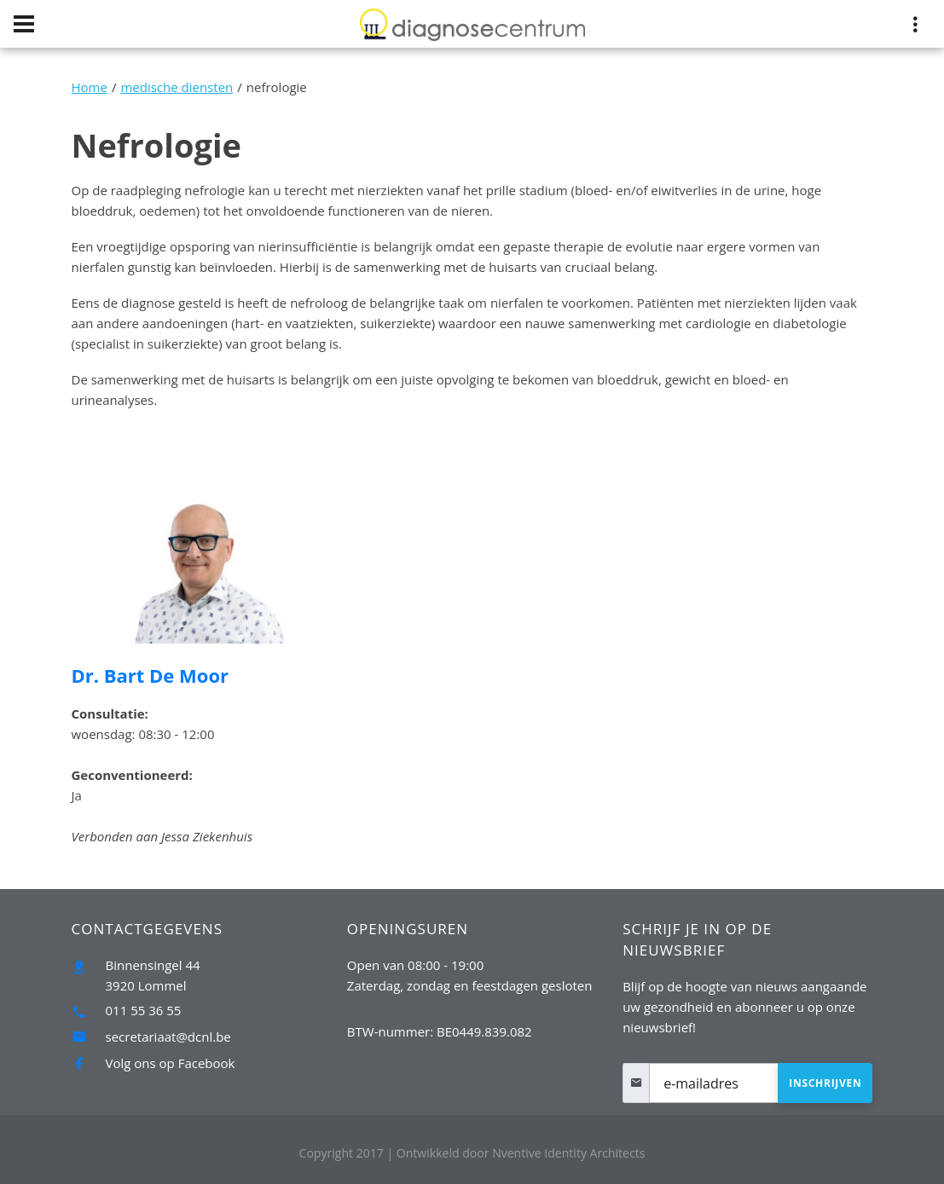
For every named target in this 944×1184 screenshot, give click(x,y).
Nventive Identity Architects (521, 1153)
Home (89, 86)
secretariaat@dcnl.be (168, 1036)
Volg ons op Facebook (170, 1062)
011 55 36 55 (144, 1010)
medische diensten (176, 86)
